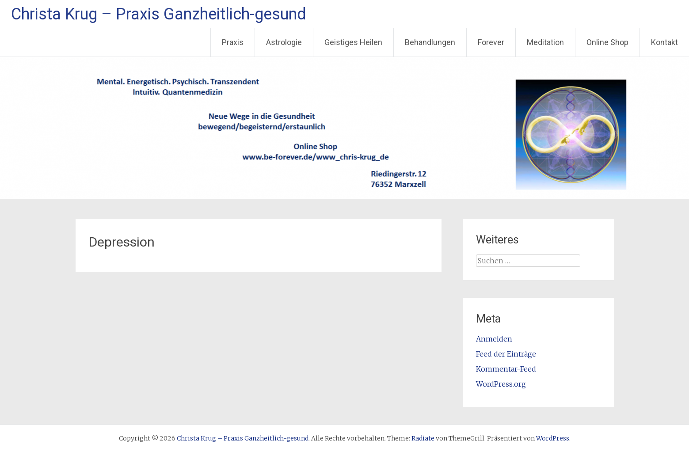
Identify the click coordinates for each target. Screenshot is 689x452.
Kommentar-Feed (506, 369)
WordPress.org (501, 384)
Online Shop (607, 42)
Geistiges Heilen (353, 42)
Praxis (233, 42)
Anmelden (494, 338)
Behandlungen (430, 42)
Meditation (545, 42)
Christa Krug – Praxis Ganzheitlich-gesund (158, 14)
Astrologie (284, 42)
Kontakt (664, 42)
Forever (491, 42)
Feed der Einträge (506, 353)
